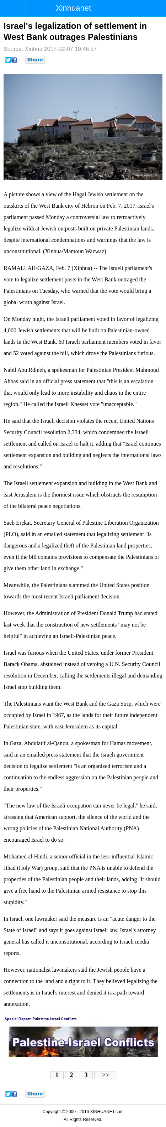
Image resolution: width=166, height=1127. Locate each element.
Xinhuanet (73, 8)
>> (105, 1075)
